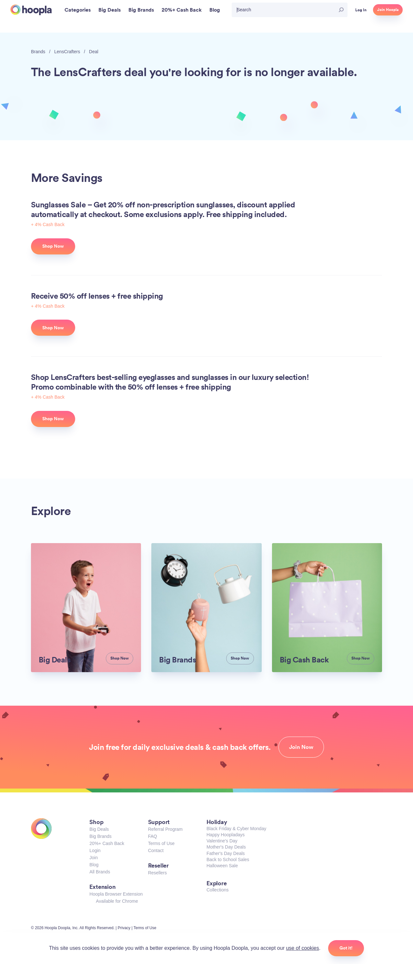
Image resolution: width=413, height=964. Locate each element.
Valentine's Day (221, 840)
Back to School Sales (227, 859)
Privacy (124, 928)
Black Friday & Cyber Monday (236, 828)
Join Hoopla (387, 10)
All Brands (99, 871)
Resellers (157, 872)
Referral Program (165, 829)
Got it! (346, 948)
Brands (38, 51)
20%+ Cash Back (106, 843)
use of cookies (302, 948)
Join (93, 857)
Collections (217, 889)
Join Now (301, 746)
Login (94, 850)
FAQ (152, 836)
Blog (93, 864)
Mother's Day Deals (226, 847)
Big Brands (100, 836)
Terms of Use (161, 843)
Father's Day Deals (225, 853)
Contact (156, 850)
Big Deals (99, 829)
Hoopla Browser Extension (116, 894)
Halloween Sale (222, 865)
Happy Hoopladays (225, 834)
